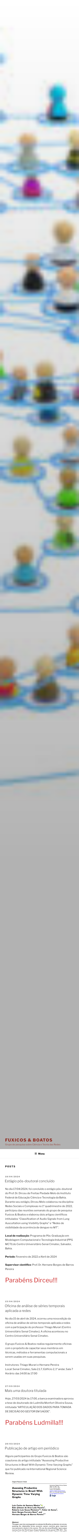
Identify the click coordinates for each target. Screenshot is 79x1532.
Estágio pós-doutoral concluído (30, 1181)
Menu (40, 1153)
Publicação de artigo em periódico (32, 1448)
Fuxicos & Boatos (29, 1140)
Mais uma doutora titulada (25, 1391)
